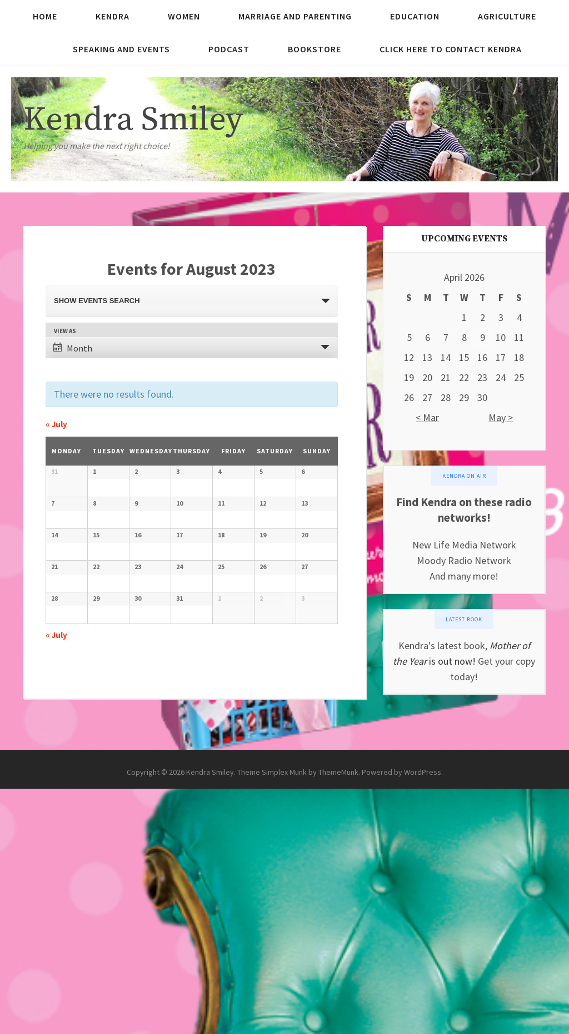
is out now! (451, 661)
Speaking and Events (121, 49)
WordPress (422, 1017)
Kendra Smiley (133, 120)
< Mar (427, 417)
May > (500, 417)
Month (72, 348)
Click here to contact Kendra (451, 49)
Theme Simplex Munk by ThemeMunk (297, 1017)
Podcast (228, 49)
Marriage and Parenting (295, 16)
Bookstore (314, 49)
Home (45, 16)
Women (184, 16)
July (56, 424)
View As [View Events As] (65, 331)
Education (415, 16)
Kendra (112, 16)
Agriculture (507, 16)
